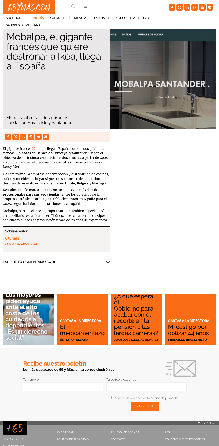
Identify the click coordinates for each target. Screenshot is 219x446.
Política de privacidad (73, 439)
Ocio (145, 18)
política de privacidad (165, 398)
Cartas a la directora (80, 321)
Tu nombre (31, 379)
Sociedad (13, 18)
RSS (167, 432)
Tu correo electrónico (121, 379)
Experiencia (76, 18)
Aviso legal (65, 432)
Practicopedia (123, 18)
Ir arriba (206, 423)
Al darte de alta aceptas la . (145, 398)
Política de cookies (125, 432)
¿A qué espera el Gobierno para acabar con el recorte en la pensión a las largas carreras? (136, 314)
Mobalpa (39, 148)
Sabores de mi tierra (172, 18)
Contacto (118, 439)
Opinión (98, 18)
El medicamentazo (82, 329)
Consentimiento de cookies (185, 439)
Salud (55, 18)
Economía (36, 18)
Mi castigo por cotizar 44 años (188, 329)
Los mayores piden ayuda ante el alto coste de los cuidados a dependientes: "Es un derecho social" (26, 316)
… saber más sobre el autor (21, 243)
